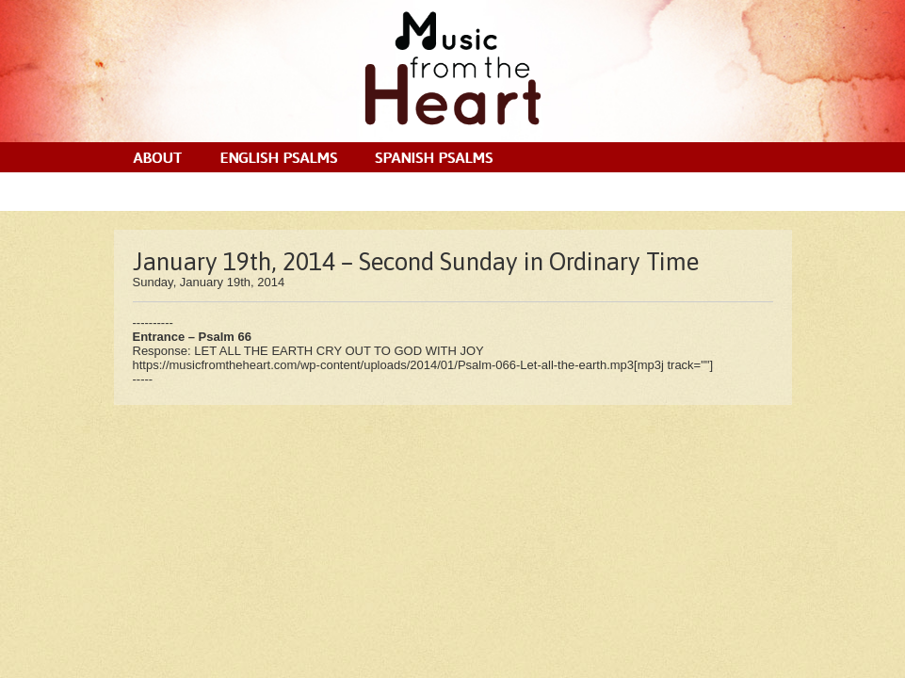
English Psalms (278, 157)
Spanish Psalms (434, 157)
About (157, 157)
